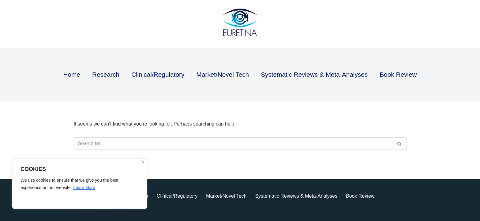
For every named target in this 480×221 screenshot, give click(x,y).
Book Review (398, 74)
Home (71, 74)
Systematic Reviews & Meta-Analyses (314, 74)
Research (105, 74)
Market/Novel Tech (222, 74)
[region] (79, 184)
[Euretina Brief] (240, 24)
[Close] (142, 162)
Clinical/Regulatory (157, 74)
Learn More (84, 187)
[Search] (233, 143)
